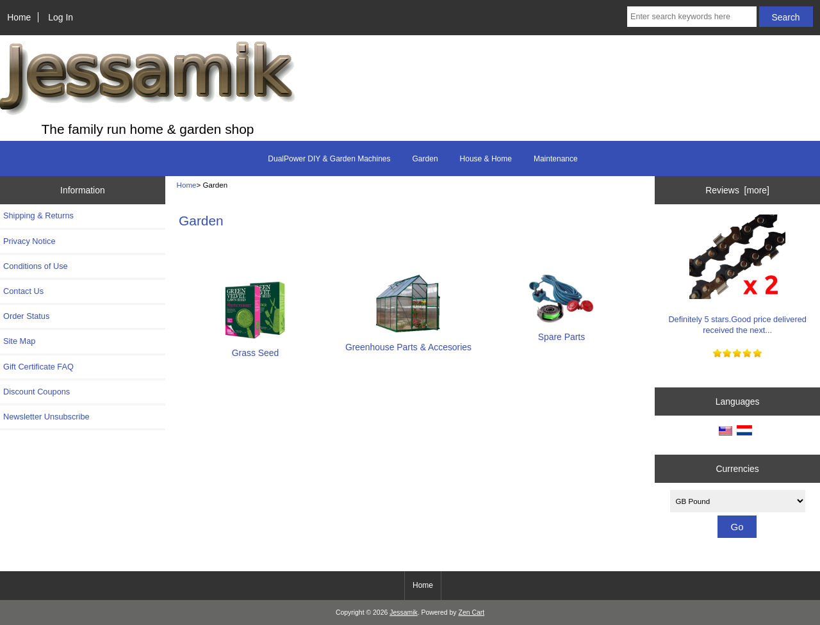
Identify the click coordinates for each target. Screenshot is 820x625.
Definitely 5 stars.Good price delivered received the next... (737, 275)
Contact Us (23, 291)
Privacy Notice (29, 241)
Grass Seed (256, 347)
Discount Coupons (36, 391)
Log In (60, 17)
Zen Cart (472, 612)
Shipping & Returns (38, 215)
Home (19, 17)
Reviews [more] (737, 190)
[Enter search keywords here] (692, 16)
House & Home (486, 158)
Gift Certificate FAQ (38, 366)
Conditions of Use (35, 266)
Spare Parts (561, 331)
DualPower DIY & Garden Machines (329, 158)
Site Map (19, 341)
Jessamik (404, 612)
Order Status (26, 316)
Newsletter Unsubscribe (46, 416)
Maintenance (556, 158)
